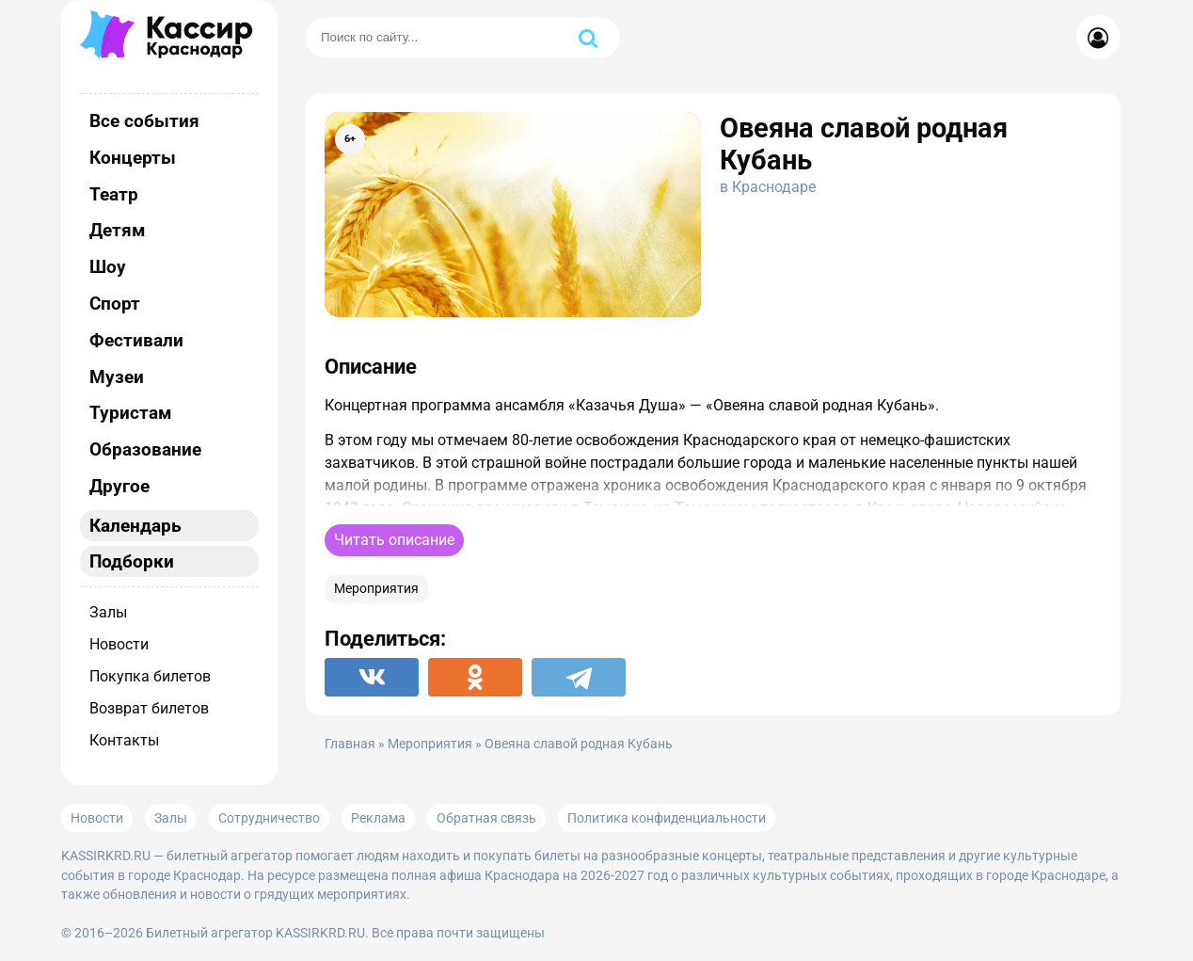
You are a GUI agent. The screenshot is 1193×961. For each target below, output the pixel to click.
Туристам (130, 413)
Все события (144, 121)
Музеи (116, 377)
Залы (108, 612)
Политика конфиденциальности (666, 817)
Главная (350, 744)
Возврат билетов (149, 708)
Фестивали (136, 340)
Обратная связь (486, 817)
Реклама (378, 817)
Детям (117, 230)
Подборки (131, 561)
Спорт (114, 303)
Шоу (107, 267)
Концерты (132, 157)
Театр (113, 194)
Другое (119, 486)
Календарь (135, 526)
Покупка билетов (150, 676)
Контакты (124, 740)
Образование (145, 449)
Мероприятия (376, 589)
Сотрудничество (269, 817)
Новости (119, 644)
